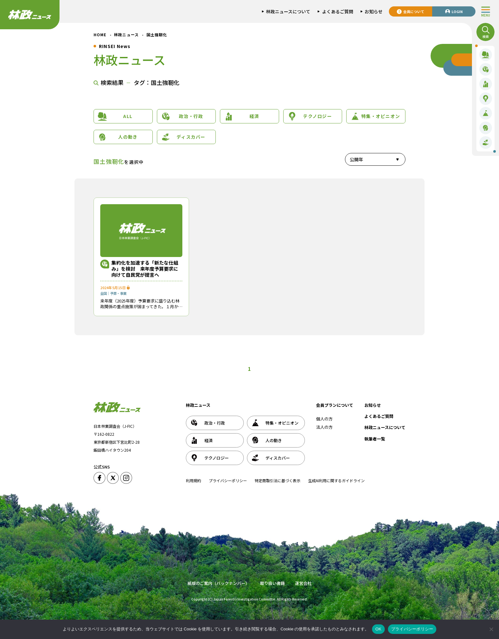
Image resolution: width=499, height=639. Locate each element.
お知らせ (372, 405)
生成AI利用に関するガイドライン (336, 480)
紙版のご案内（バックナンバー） (218, 583)
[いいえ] (491, 629)
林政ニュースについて (384, 427)
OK (378, 629)
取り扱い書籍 (272, 583)
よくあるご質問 (378, 416)
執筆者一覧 (374, 439)
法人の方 (324, 427)
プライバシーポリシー (228, 480)
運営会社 (303, 583)
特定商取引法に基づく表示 (277, 480)
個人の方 (324, 419)
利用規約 (193, 480)
